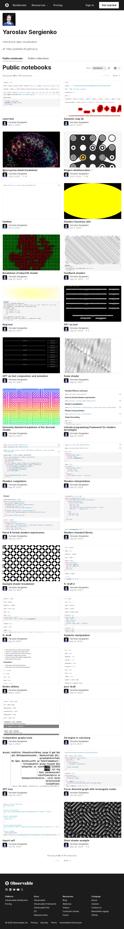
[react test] (31, 98)
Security (44, 922)
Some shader (71, 376)
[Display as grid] (115, 68)
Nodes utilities (11, 686)
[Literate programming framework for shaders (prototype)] (92, 407)
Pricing (57, 5)
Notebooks (19, 5)
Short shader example (76, 840)
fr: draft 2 (69, 583)
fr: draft (7, 635)
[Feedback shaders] (92, 252)
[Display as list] (119, 68)
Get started (109, 5)
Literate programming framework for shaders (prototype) (90, 428)
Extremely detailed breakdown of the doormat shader (29, 428)
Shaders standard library (78, 532)
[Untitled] (31, 201)
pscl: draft (70, 686)
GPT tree (8, 789)
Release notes (41, 915)
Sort (88, 68)
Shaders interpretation (77, 481)
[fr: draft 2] (92, 563)
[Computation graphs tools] (31, 717)
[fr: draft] (31, 614)
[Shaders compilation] (31, 460)
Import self (9, 840)
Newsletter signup (100, 911)
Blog (65, 900)
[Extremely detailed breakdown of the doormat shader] (31, 407)
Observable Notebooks (16, 900)
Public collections (38, 58)
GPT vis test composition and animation (25, 376)
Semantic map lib (74, 118)
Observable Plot (41, 907)
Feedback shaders (74, 273)
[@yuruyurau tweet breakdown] (31, 149)
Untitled (7, 221)
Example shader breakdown (18, 583)
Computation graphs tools (17, 737)
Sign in (90, 5)
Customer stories (71, 911)
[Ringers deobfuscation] (92, 149)
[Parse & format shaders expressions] (31, 512)
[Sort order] (109, 68)
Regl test (8, 324)
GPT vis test (71, 324)
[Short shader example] (92, 820)
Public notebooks (13, 58)
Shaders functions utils (77, 221)
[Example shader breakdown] (31, 563)
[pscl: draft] (92, 666)
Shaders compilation (14, 481)
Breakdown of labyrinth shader (20, 273)
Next (117, 75)
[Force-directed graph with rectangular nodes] (92, 768)
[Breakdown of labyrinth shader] (31, 252)
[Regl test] (31, 304)
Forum (66, 915)
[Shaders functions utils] (92, 201)
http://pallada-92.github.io (22, 49)
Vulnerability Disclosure (70, 922)
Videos (66, 907)
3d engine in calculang (77, 737)
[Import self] (31, 820)
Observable (39, 900)
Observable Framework (45, 904)
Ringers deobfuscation (77, 170)
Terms (54, 922)
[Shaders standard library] (92, 512)
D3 (35, 911)
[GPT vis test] (92, 304)
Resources (40, 5)
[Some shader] (92, 355)
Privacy (34, 922)
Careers (95, 904)
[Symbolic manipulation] (92, 614)
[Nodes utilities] (31, 666)
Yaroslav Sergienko (17, 122)
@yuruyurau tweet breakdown (20, 170)
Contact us (96, 908)
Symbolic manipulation (77, 635)
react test (8, 118)
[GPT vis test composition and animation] (31, 355)
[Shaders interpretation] (92, 460)
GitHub (94, 915)
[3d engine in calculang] (92, 717)
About (94, 900)
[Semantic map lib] (92, 98)
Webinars (67, 904)
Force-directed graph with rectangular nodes (90, 789)
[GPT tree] (31, 768)
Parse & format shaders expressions (23, 532)
